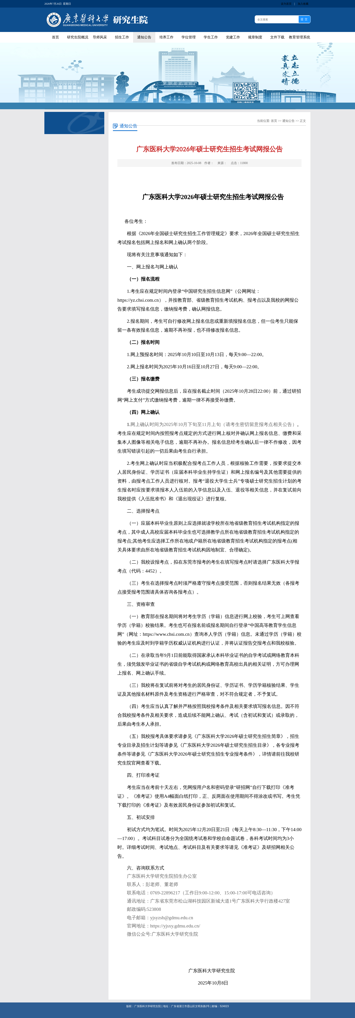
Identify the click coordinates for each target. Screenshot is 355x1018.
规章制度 (255, 37)
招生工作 (122, 37)
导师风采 (100, 37)
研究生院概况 (77, 37)
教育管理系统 (299, 37)
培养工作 (166, 37)
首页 (55, 37)
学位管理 (188, 37)
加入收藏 (303, 3)
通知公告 (144, 37)
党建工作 (233, 37)
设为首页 (286, 3)
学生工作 (211, 37)
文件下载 (277, 37)
